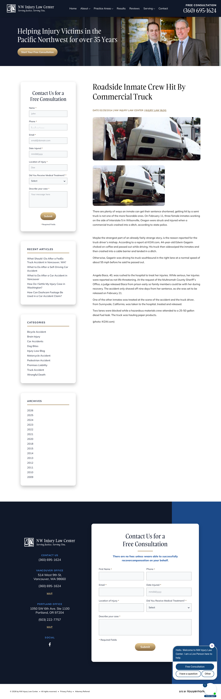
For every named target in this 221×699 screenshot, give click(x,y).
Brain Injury (33, 336)
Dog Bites (32, 346)
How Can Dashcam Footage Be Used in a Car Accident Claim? (45, 294)
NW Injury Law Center (128, 110)
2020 (30, 438)
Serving (148, 8)
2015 (30, 448)
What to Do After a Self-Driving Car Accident (47, 268)
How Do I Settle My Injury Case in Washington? (46, 285)
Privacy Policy (66, 691)
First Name (105, 569)
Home (73, 8)
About (84, 8)
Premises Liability (37, 365)
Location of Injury (38, 162)
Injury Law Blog (155, 110)
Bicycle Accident (36, 331)
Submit (48, 216)
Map (50, 593)
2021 (30, 434)
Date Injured (36, 148)
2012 (30, 462)
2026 (30, 410)
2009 (30, 477)
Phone (33, 121)
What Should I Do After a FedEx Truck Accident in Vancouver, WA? (46, 260)
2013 (30, 458)
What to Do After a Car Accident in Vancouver (47, 277)
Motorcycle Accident (38, 355)
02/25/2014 (105, 110)
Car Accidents (35, 341)
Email (32, 135)
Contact (163, 8)
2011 (30, 467)
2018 (30, 443)
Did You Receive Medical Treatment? (47, 175)
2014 (30, 453)
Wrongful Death (36, 374)
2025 (30, 415)
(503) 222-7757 (50, 619)
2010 (30, 472)
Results (121, 8)
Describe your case (39, 189)
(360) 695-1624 (199, 10)
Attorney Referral (82, 691)
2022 (30, 429)
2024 (30, 419)
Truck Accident (35, 369)
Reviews (134, 8)
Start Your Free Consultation (37, 52)
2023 (30, 424)
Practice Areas (102, 8)
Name (32, 108)
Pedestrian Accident (38, 360)
